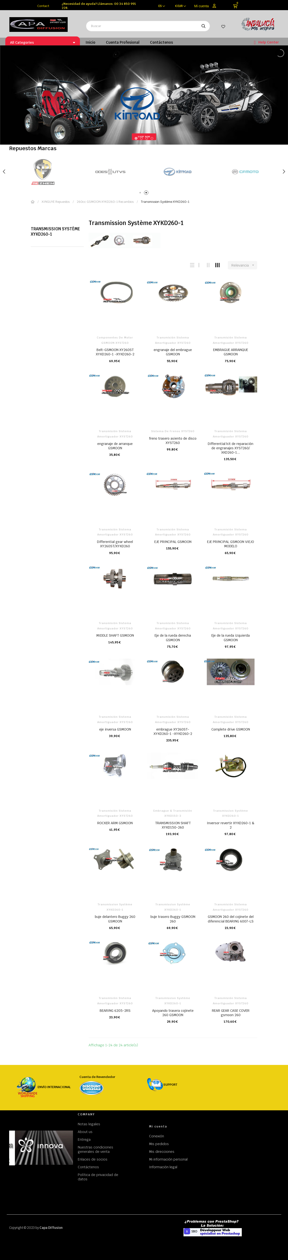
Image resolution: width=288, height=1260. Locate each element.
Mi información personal (168, 1159)
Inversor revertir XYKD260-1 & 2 (230, 825)
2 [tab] (147, 193)
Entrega (84, 1139)
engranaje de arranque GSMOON (115, 446)
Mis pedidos (159, 1144)
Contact (43, 6)
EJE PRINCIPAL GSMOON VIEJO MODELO (230, 544)
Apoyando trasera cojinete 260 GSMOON (173, 1012)
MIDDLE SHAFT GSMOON (115, 635)
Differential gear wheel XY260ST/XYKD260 (115, 544)
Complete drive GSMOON (230, 729)
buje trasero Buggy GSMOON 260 (173, 919)
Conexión (156, 1136)
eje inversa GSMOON (115, 729)
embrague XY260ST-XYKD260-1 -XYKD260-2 (173, 731)
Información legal (163, 1167)
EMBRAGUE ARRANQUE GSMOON (230, 352)
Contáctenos (88, 1167)
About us (85, 1132)
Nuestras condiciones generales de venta (95, 1149)
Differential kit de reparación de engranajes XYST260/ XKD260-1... (230, 448)
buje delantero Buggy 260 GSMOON (115, 919)
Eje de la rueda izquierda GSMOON (230, 637)
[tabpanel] (50, 172)
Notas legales (89, 1124)
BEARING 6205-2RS (115, 1010)
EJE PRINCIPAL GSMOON (172, 542)
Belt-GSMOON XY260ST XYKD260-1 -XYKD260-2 (115, 352)
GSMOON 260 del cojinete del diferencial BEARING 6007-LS (231, 919)
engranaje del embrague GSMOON (173, 352)
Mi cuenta (201, 6)
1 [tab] (141, 193)
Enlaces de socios (92, 1159)
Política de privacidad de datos (98, 1177)
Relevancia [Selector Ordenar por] (244, 265)
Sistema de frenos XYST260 (173, 431)
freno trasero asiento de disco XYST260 (172, 440)
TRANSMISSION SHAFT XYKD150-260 (173, 825)
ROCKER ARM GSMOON (115, 823)
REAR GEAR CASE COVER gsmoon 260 (230, 1012)
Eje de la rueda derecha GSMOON (173, 637)
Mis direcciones (161, 1151)
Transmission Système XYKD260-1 (55, 231)
